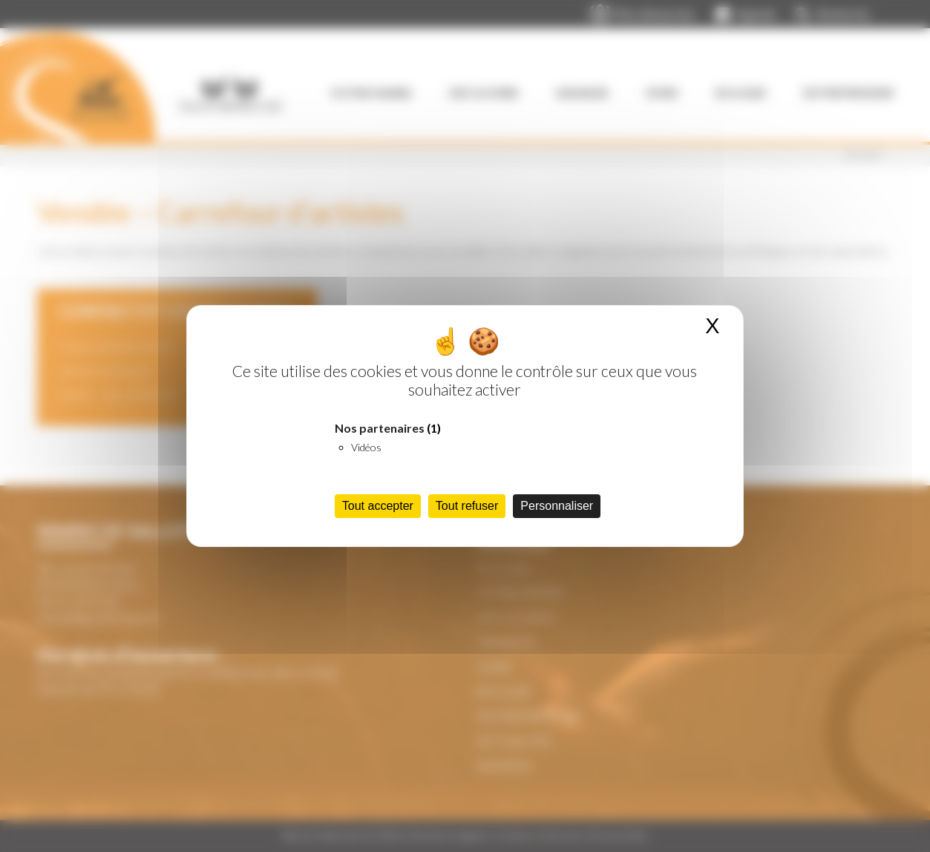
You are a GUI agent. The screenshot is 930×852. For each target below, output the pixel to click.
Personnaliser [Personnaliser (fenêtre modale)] (556, 505)
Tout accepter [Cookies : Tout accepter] (377, 505)
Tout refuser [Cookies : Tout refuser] (467, 505)
